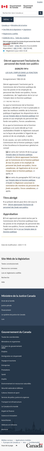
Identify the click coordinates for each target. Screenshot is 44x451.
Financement (6, 310)
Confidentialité (34, 442)
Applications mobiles (23, 440)
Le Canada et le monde (9, 406)
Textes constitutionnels (9, 264)
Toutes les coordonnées (10, 337)
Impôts (4, 379)
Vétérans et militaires (9, 425)
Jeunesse (4, 429)
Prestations (5, 370)
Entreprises (5, 365)
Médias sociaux (7, 440)
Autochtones (6, 420)
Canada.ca (5, 25)
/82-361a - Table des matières (16, 38)
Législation (27, 29)
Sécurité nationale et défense (12, 388)
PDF (25, 48)
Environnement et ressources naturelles (16, 384)
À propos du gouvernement (11, 346)
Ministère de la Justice (19, 25)
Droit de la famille (7, 301)
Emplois (4, 351)
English (40, 2)
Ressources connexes (9, 268)
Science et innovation (9, 416)
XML (15, 48)
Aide (3, 282)
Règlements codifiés (10, 34)
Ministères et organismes (10, 342)
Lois (2, 319)
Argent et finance (7, 411)
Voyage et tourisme (8, 361)
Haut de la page (9, 445)
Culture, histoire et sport (10, 393)
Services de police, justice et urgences (15, 397)
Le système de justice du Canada (13, 315)
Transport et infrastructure (11, 402)
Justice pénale (6, 305)
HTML (17, 46)
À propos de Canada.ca (11, 442)
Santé (3, 374)
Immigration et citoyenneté (11, 356)
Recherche (5, 277)
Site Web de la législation (12, 29)
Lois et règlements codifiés (11, 273)
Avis (24, 442)
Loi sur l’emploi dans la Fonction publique (19, 116)
